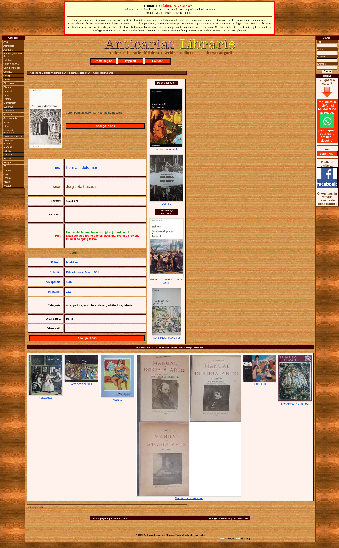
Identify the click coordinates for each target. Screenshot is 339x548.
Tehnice (7, 178)
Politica (7, 150)
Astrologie (8, 45)
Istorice (7, 126)
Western (7, 185)
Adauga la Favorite (219, 518)
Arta (5, 42)
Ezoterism (8, 106)
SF (4, 166)
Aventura (8, 49)
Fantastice (8, 110)
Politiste (7, 154)
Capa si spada (11, 64)
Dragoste (8, 91)
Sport (6, 174)
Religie (7, 162)
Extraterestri (9, 102)
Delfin (6, 79)
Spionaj (7, 170)
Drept (6, 95)
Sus (125, 518)
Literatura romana (12, 136)
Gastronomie (10, 118)
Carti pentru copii (12, 68)
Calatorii (7, 60)
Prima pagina (100, 518)
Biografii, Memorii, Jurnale (12, 54)
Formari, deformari (82, 167)
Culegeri (7, 75)
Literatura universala (8, 141)
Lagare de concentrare (9, 131)
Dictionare (8, 83)
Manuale (8, 147)
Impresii (130, 61)
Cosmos (7, 71)
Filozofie (7, 114)
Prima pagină (103, 61)
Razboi (7, 158)
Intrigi (6, 122)
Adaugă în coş (105, 126)
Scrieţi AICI (327, 153)
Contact (157, 61)
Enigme (7, 99)
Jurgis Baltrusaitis (81, 186)
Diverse (7, 87)
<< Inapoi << (35, 507)
